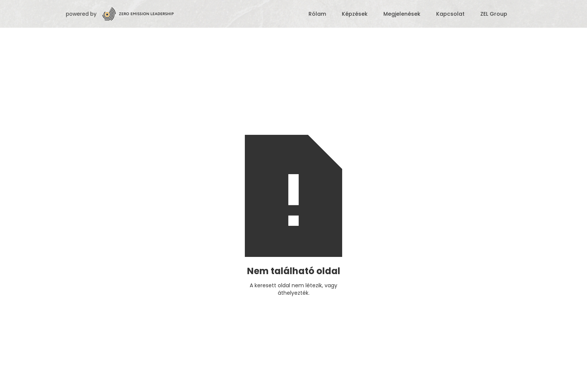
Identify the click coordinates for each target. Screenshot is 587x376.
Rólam (317, 14)
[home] (200, 14)
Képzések (355, 14)
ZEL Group (493, 14)
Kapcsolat (450, 14)
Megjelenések (401, 14)
